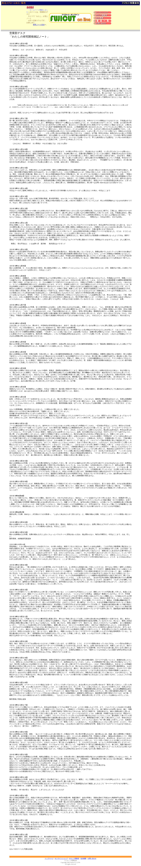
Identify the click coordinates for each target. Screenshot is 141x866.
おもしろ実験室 (74, 858)
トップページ (49, 858)
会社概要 (83, 858)
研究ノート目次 (39, 25)
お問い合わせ (92, 858)
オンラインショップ (61, 858)
